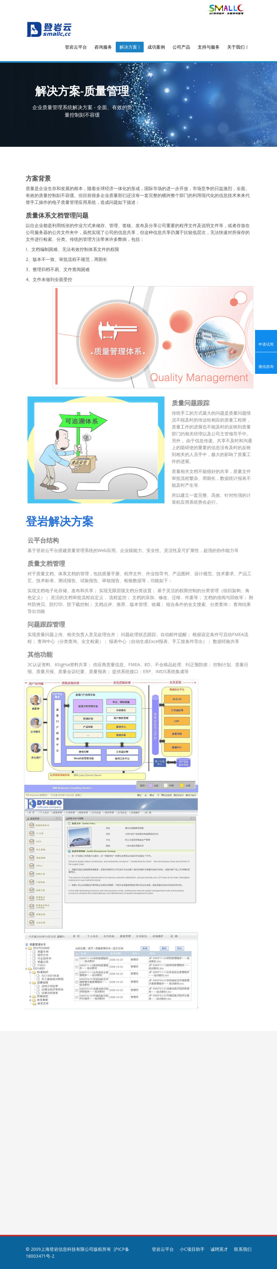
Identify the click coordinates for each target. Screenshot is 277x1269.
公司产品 (181, 47)
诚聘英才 (219, 1249)
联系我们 (243, 1249)
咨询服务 (103, 47)
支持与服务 (209, 47)
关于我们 (237, 47)
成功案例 (156, 47)
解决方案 (130, 47)
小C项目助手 (192, 1249)
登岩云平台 (76, 47)
